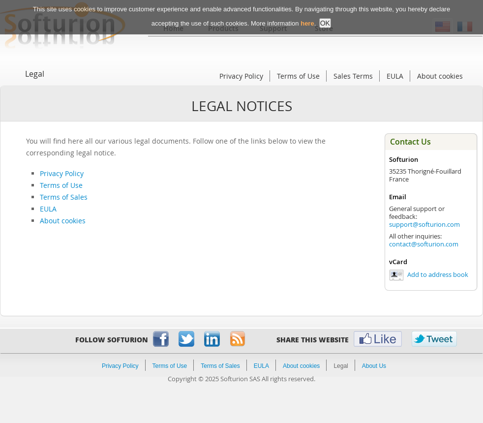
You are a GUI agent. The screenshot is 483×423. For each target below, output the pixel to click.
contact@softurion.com (423, 244)
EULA (395, 76)
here (307, 17)
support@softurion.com (424, 224)
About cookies (440, 76)
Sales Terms (353, 76)
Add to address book (437, 274)
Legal (34, 73)
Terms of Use (298, 76)
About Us (374, 366)
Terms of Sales (64, 197)
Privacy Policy (241, 76)
